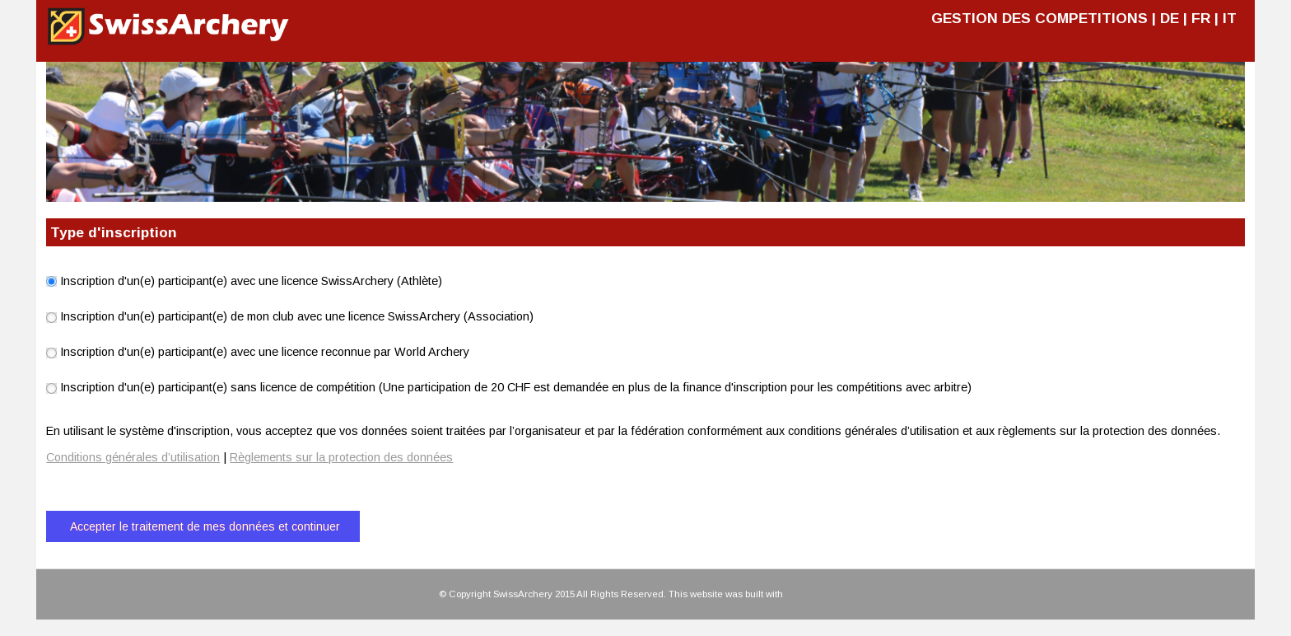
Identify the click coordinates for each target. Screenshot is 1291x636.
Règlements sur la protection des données (341, 457)
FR (1200, 18)
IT (1230, 18)
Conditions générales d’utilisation (133, 457)
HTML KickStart (818, 594)
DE (1169, 18)
